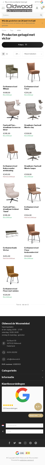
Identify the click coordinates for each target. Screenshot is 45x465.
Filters (22, 45)
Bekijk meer (35, 415)
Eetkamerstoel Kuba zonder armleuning (10, 168)
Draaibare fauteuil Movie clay (32, 126)
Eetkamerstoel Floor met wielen (10, 290)
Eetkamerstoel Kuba (31, 208)
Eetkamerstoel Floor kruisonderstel (31, 250)
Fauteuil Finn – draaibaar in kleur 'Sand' (11, 209)
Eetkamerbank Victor (10, 249)
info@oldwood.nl (13, 359)
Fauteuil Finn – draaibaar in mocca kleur (11, 127)
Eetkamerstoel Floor (31, 88)
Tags (11, 30)
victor (19, 30)
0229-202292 (12, 352)
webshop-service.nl (27, 460)
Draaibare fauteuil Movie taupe (32, 167)
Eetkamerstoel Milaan (10, 88)
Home (4, 30)
